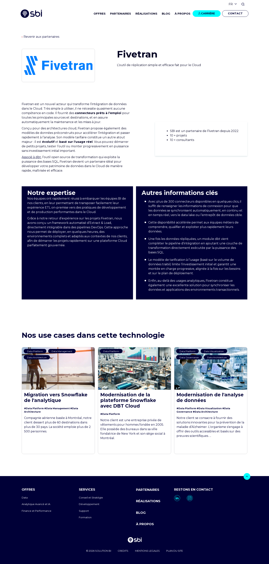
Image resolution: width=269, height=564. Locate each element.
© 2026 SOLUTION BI (98, 550)
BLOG (166, 13)
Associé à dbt (31, 157)
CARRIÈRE (208, 13)
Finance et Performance (36, 510)
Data (25, 497)
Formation (85, 517)
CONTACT (235, 13)
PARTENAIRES (120, 13)
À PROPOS (145, 524)
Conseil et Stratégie (91, 497)
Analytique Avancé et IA (36, 504)
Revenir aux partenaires (40, 37)
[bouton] (247, 476)
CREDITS (123, 550)
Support (84, 510)
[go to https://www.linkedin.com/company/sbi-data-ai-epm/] (177, 498)
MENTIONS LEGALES (147, 550)
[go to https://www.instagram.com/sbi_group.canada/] (190, 498)
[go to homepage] (134, 540)
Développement (89, 504)
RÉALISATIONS (146, 13)
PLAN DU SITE (174, 550)
